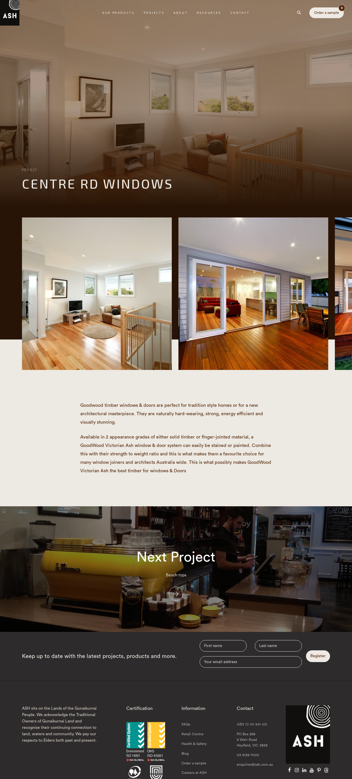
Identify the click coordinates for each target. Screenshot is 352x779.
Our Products (118, 12)
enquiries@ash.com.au (255, 769)
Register (318, 660)
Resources (209, 12)
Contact (240, 12)
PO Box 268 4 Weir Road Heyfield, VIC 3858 (252, 744)
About (181, 12)
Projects (154, 12)
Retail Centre (192, 738)
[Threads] (326, 774)
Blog (185, 758)
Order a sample (329, 11)
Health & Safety (194, 748)
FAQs (185, 729)
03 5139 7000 (248, 759)
